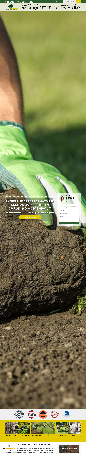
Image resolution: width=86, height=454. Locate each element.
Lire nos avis (9, 450)
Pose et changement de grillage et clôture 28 (76, 7)
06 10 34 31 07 (26, 1)
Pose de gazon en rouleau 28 (35, 7)
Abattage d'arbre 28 (24, 7)
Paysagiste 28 (43, 7)
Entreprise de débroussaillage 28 (65, 7)
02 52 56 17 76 (12, 1)
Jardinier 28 (49, 7)
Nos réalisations (30, 217)
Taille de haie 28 (29, 7)
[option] (43, 227)
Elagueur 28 (56, 7)
